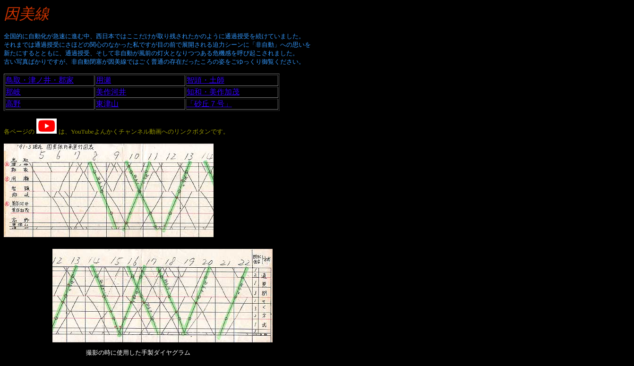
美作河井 (111, 92)
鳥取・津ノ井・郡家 (40, 80)
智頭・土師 (205, 80)
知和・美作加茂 (213, 92)
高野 (13, 104)
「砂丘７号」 (209, 104)
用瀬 (103, 80)
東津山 (107, 104)
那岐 (13, 92)
